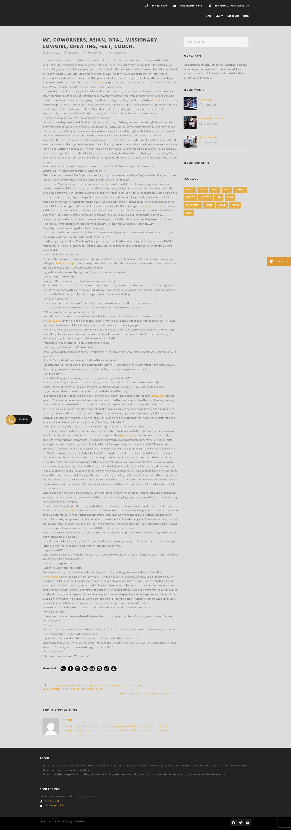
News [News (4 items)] (230, 197)
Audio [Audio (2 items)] (215, 189)
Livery (219, 16)
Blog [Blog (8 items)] (226, 189)
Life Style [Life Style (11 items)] (206, 197)
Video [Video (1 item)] (189, 213)
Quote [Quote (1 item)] (209, 205)
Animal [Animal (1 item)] (190, 189)
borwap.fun (158, 396)
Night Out (233, 16)
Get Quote (277, 261)
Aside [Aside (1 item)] (203, 189)
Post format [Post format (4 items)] (193, 205)
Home (208, 16)
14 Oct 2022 (53, 52)
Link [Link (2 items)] (219, 197)
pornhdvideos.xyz (67, 511)
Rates (246, 16)
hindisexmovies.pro (65, 264)
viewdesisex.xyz (51, 577)
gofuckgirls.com (101, 153)
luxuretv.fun (106, 184)
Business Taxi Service (211, 118)
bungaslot (68, 726)
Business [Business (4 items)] (240, 189)
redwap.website (153, 206)
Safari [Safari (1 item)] (221, 205)
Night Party (205, 100)
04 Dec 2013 (210, 105)
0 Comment (94, 52)
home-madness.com (94, 83)
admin (75, 52)
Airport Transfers (208, 137)
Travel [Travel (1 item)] (235, 205)
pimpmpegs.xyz (128, 436)
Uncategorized (118, 52)
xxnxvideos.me (50, 321)
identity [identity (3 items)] (190, 197)
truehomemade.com (163, 100)
